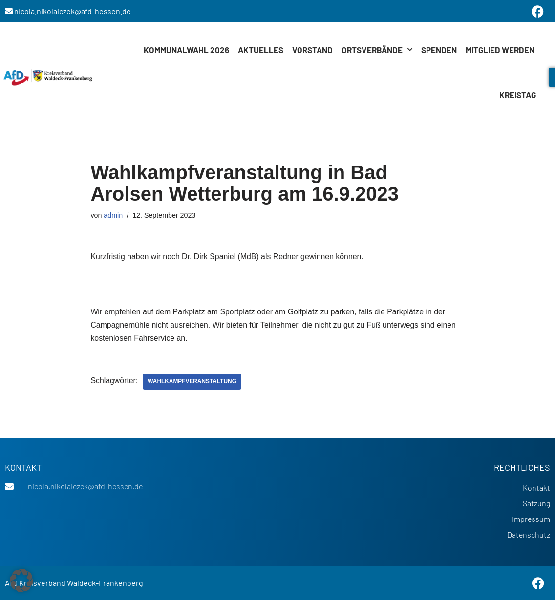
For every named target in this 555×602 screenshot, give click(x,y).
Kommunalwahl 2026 (186, 50)
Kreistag (517, 95)
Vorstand (312, 50)
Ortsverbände (377, 50)
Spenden (439, 50)
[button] (21, 580)
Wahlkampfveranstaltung (193, 383)
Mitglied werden (500, 50)
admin (113, 215)
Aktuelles (260, 50)
